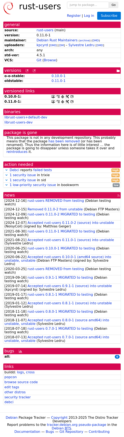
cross (30, 372)
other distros (15, 392)
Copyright (59, 418)
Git (39, 60)
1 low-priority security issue (33, 185)
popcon (10, 377)
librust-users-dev (18, 122)
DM (61, 45)
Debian (12, 418)
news (9, 195)
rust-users (45, 30)
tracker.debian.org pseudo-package (76, 425)
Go (114, 5)
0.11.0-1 (59, 81)
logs (20, 372)
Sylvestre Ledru (81, 45)
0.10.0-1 (59, 76)
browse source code (21, 382)
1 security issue (23, 175)
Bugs (50, 432)
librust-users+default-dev (25, 117)
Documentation (27, 432)
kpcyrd (42, 45)
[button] (6, 170)
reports (62, 170)
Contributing (99, 432)
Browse (50, 60)
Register (74, 15)
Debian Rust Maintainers (57, 40)
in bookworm (62, 185)
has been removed (64, 141)
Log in (89, 15)
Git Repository (71, 432)
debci (8, 402)
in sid (62, 180)
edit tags (11, 387)
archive (84, 40)
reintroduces (16, 152)
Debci (14, 170)
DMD (95, 40)
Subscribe (109, 16)
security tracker (17, 397)
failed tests (42, 170)
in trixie (62, 175)
